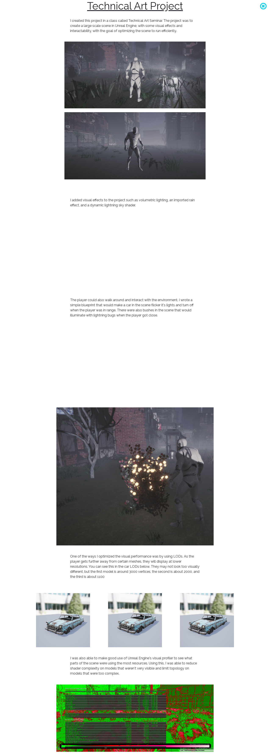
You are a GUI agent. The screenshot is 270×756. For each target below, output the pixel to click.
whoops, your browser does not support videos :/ (135, 252)
